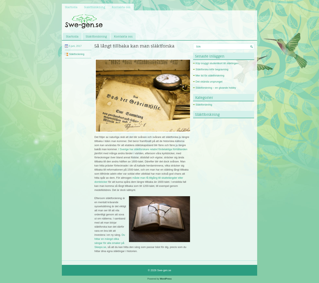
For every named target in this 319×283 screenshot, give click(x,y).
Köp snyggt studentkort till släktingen (217, 63)
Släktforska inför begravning (212, 69)
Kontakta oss (121, 7)
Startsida (71, 7)
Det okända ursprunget (209, 81)
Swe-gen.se (164, 270)
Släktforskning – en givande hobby (216, 87)
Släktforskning (94, 7)
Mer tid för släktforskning (210, 75)
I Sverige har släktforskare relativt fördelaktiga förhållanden (152, 149)
